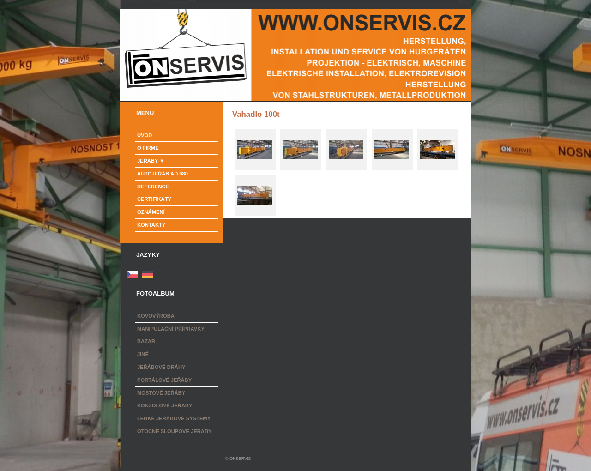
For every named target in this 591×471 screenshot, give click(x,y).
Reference (153, 186)
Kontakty (151, 225)
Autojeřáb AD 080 (162, 173)
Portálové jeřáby (164, 380)
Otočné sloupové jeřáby (174, 431)
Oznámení (151, 212)
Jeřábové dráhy (161, 367)
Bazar (146, 341)
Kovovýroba (156, 316)
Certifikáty (154, 199)
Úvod (144, 135)
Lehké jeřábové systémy (174, 418)
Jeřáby (147, 160)
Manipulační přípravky (171, 329)
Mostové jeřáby (161, 393)
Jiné (143, 354)
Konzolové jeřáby (164, 405)
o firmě (148, 148)
